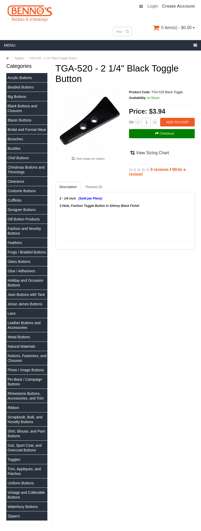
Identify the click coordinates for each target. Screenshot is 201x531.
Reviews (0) (94, 187)
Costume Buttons (22, 191)
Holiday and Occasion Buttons (25, 282)
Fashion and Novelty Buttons (24, 230)
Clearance (16, 181)
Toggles (14, 459)
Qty (131, 122)
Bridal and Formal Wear (27, 130)
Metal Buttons (19, 337)
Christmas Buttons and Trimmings (26, 169)
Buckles (14, 148)
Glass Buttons (19, 261)
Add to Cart (177, 122)
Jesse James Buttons (25, 304)
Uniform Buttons (21, 483)
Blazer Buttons (19, 120)
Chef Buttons (18, 158)
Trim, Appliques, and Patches (24, 471)
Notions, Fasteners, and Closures (27, 358)
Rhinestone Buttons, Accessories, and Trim (26, 395)
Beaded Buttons (21, 87)
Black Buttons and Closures (22, 108)
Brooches (15, 139)
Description (68, 187)
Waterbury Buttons (23, 507)
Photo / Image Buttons (26, 370)
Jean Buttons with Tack (26, 294)
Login (152, 6)
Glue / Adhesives (21, 271)
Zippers (14, 516)
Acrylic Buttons (20, 78)
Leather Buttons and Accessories (24, 325)
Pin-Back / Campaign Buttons (25, 381)
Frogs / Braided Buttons (27, 252)
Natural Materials (21, 346)
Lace (11, 313)
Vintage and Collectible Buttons (26, 494)
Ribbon (13, 408)
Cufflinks (14, 200)
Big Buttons (17, 97)
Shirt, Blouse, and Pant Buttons (26, 433)
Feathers (15, 243)
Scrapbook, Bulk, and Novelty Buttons (25, 419)
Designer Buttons (22, 210)
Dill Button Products (24, 219)
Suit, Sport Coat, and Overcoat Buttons (25, 447)
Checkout (164, 133)
